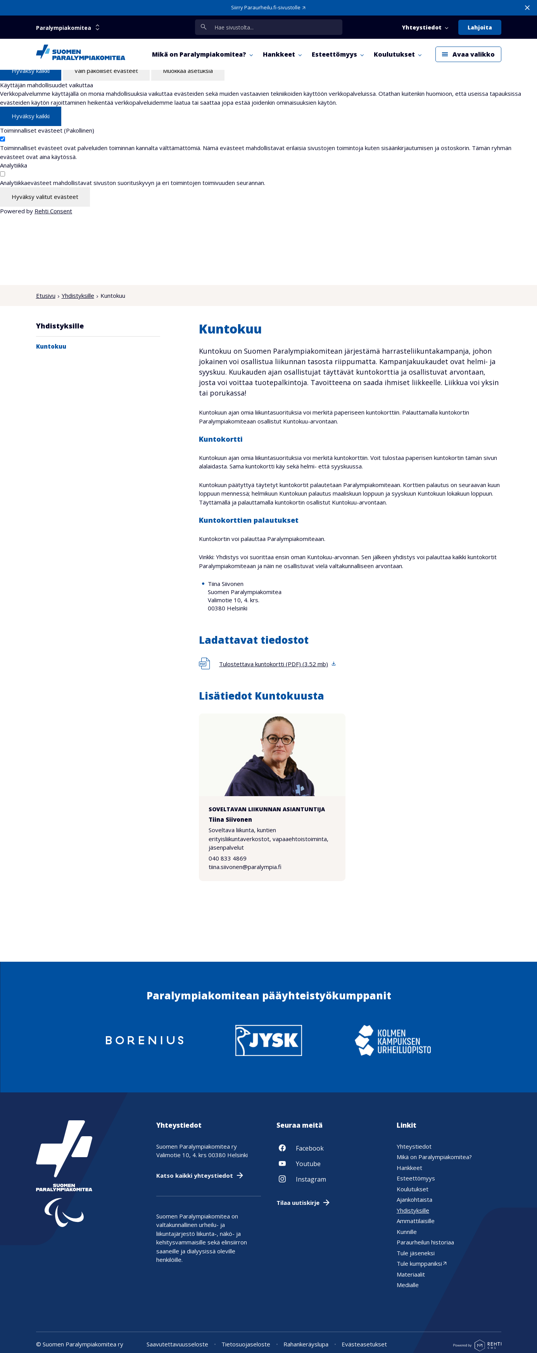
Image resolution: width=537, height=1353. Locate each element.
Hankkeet (409, 1167)
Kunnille (407, 1231)
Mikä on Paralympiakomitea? (434, 1157)
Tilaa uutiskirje (297, 1202)
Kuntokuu (51, 346)
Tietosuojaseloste (245, 1344)
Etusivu (45, 295)
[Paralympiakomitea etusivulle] (80, 54)
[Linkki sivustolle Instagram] (328, 1178)
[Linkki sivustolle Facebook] (328, 1147)
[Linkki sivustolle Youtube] (328, 1163)
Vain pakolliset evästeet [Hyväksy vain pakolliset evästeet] (106, 70)
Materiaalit (411, 1274)
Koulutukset (412, 1188)
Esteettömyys (416, 1178)
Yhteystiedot (414, 1146)
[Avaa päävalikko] (468, 54)
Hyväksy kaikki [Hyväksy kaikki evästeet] (31, 70)
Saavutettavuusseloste (177, 1344)
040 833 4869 (228, 858)
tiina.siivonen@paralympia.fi (245, 867)
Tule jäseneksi (416, 1252)
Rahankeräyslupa (305, 1344)
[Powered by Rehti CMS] (477, 1348)
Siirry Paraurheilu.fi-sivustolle (265, 7)
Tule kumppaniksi (419, 1263)
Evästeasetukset (364, 1344)
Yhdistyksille (78, 295)
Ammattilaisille (416, 1221)
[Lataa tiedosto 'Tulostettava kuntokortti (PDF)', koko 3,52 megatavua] (268, 664)
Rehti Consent (53, 211)
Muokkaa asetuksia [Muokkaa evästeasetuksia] (188, 70)
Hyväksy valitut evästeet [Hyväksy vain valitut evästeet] (45, 196)
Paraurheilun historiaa (425, 1242)
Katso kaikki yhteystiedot (194, 1175)
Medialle (408, 1285)
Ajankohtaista (414, 1199)
